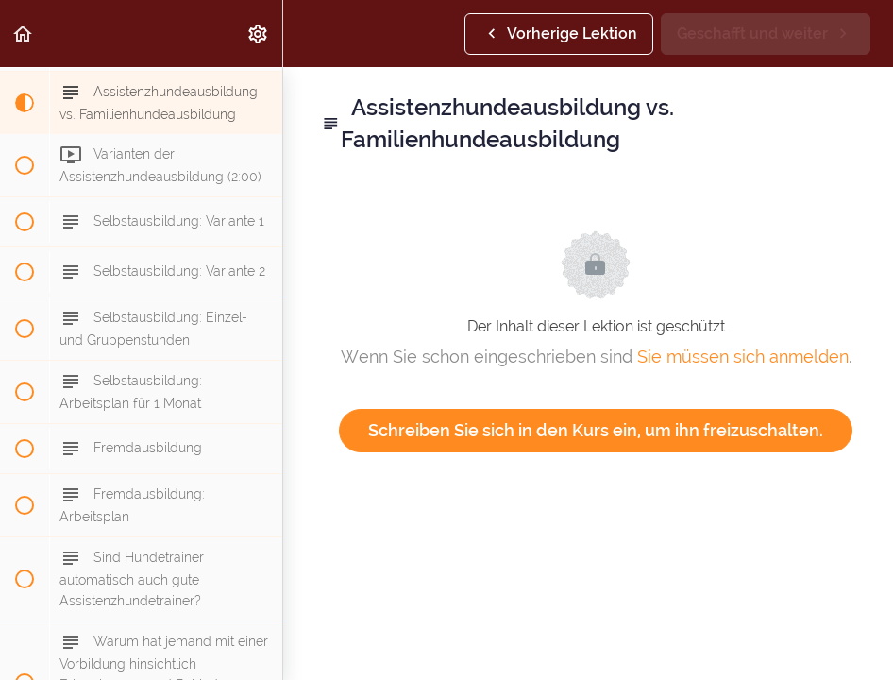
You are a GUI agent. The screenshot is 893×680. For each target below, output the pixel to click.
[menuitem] (258, 33)
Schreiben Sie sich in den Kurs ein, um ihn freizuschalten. (595, 430)
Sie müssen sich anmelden (743, 356)
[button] (23, 33)
